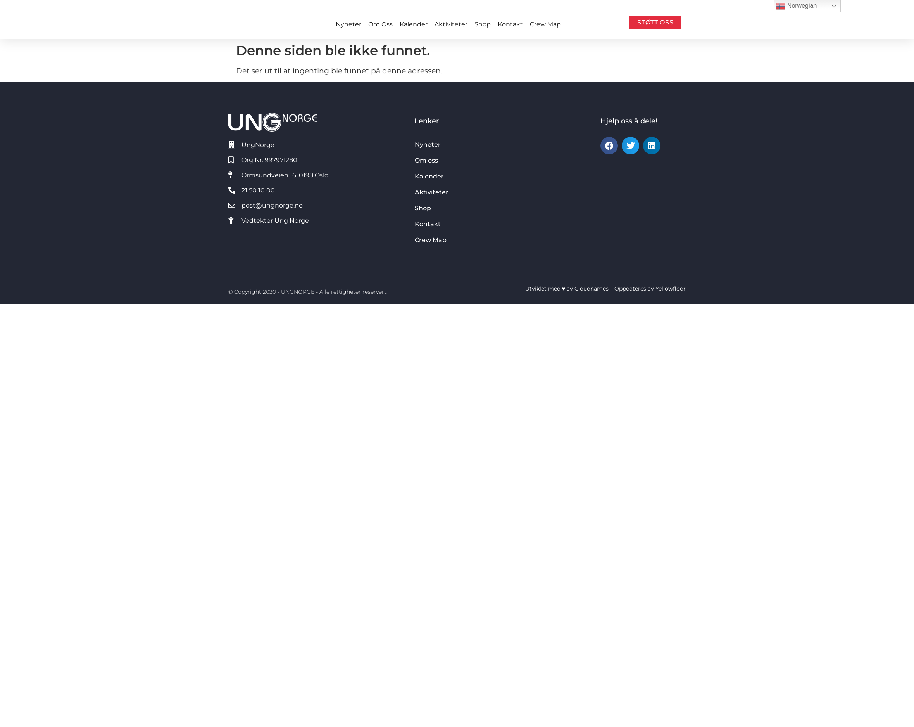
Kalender (414, 24)
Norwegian (796, 6)
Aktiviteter (451, 24)
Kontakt (510, 24)
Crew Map (545, 24)
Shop (482, 24)
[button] (609, 145)
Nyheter (348, 24)
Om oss (380, 24)
